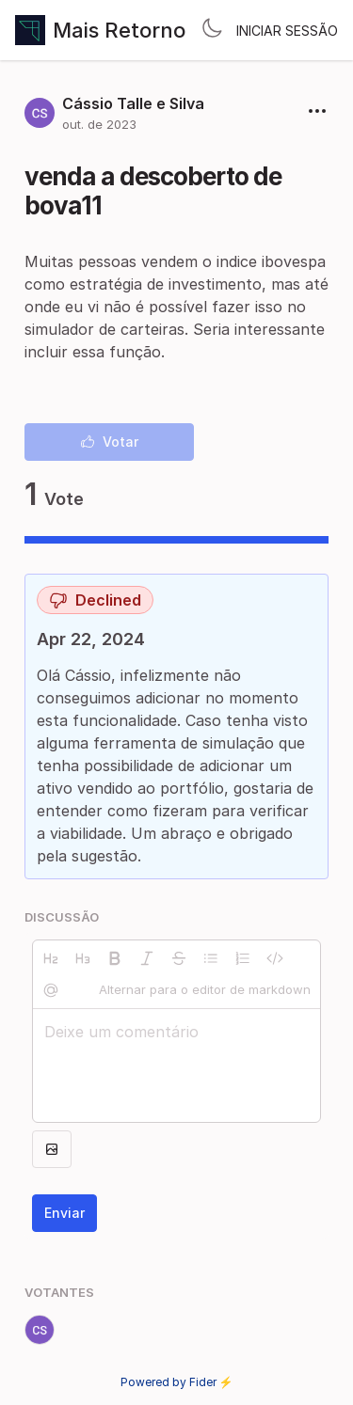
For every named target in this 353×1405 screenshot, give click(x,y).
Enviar (64, 1213)
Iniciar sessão (287, 31)
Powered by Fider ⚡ (176, 1382)
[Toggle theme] (212, 30)
